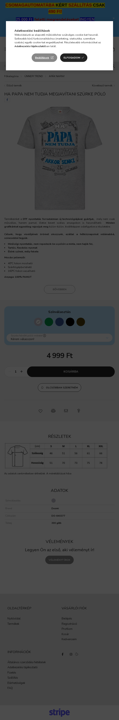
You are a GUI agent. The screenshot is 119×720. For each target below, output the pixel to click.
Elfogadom (72, 57)
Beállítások (42, 57)
